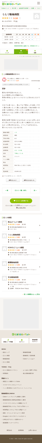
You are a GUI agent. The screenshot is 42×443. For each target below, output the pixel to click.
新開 (32, 8)
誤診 (3, 88)
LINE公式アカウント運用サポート (13, 419)
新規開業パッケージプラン (11, 423)
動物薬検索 (6, 359)
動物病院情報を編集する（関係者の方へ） (27, 46)
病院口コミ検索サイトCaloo (11, 381)
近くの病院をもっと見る (32, 294)
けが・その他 (18, 150)
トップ (7, 52)
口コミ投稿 (6, 362)
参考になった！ (13, 180)
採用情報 (21, 430)
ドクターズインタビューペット (12, 385)
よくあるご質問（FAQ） (30, 370)
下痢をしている (18, 153)
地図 (35, 52)
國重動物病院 (13, 262)
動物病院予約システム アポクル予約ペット (16, 406)
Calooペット (5, 8)
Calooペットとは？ (29, 359)
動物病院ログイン (35, 340)
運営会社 (9, 430)
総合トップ (6, 352)
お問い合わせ (33, 430)
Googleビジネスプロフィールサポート (14, 416)
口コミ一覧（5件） (21, 190)
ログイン (22, 341)
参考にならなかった (29, 180)
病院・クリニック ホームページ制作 (14, 413)
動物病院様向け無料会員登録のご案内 (14, 400)
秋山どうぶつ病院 (15, 222)
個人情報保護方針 (28, 373)
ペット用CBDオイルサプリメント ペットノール (17, 388)
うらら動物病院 (14, 235)
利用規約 (5, 373)
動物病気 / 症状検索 (29, 355)
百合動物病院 (13, 277)
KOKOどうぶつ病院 (16, 247)
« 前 (7, 190)
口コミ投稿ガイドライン (10, 370)
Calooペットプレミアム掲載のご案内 (14, 396)
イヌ (15, 132)
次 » (35, 190)
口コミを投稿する (22, 201)
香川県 (14, 8)
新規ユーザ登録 (8, 341)
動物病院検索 (27, 352)
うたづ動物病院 (10, 14)
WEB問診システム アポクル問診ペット (15, 410)
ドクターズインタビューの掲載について (15, 403)
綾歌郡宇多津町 (24, 8)
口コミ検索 (6, 355)
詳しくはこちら (21, 207)
